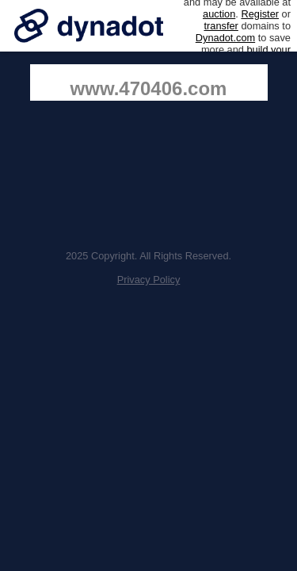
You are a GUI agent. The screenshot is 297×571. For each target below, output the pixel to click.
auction (219, 14)
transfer (221, 26)
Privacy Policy (149, 280)
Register (260, 14)
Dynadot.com (225, 38)
